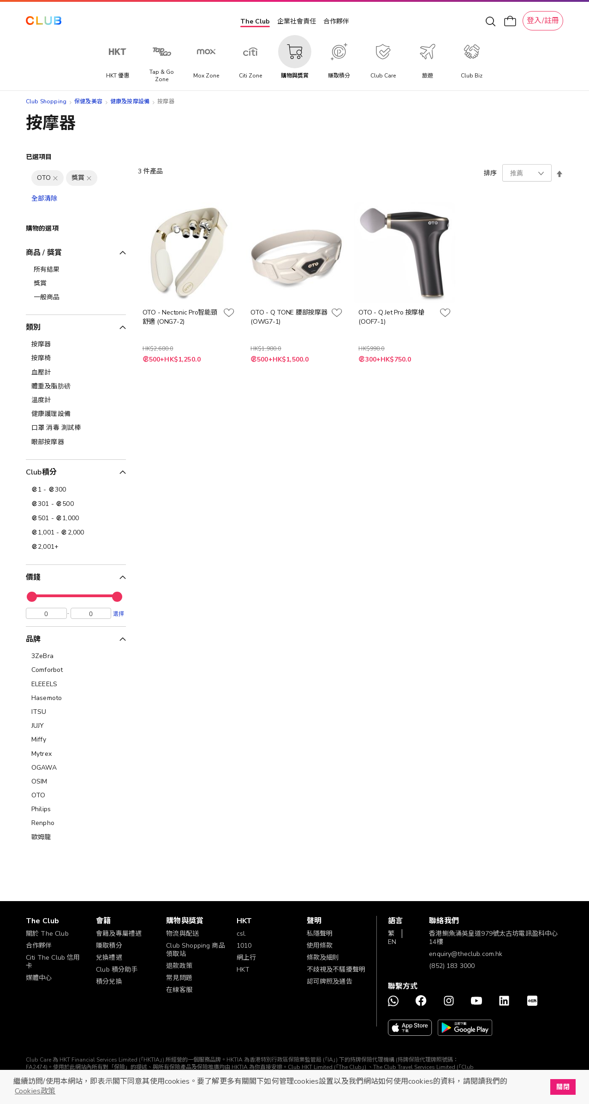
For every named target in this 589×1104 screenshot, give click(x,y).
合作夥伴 (336, 21)
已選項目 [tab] (39, 157)
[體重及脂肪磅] (75, 386)
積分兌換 (109, 981)
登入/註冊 (543, 21)
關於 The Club (47, 933)
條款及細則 (323, 957)
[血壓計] (75, 372)
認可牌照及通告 (329, 981)
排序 (490, 173)
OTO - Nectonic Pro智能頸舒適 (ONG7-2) (180, 317)
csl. (242, 933)
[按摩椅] (75, 358)
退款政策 (179, 966)
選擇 (118, 615)
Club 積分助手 (116, 969)
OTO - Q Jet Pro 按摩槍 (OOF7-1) (391, 317)
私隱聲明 (320, 933)
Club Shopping (46, 101)
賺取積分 (109, 945)
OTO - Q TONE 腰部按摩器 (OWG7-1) (288, 317)
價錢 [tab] (33, 577)
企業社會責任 (296, 21)
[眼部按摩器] (75, 442)
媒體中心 (39, 977)
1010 (244, 945)
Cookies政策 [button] (35, 1091)
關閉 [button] (562, 1087)
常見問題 (179, 977)
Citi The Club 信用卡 (53, 961)
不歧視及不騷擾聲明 (336, 969)
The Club (255, 21)
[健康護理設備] (75, 414)
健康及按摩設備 (129, 101)
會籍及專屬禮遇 (119, 933)
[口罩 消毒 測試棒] (75, 428)
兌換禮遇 (109, 957)
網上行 (246, 957)
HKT (243, 969)
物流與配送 (182, 933)
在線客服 (179, 989)
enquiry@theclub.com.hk (465, 954)
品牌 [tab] (33, 641)
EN (392, 942)
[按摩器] (75, 344)
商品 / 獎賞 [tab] (44, 253)
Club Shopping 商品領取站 (195, 949)
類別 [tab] (33, 327)
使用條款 (320, 945)
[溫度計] (75, 400)
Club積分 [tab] (41, 472)
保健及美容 (88, 101)
